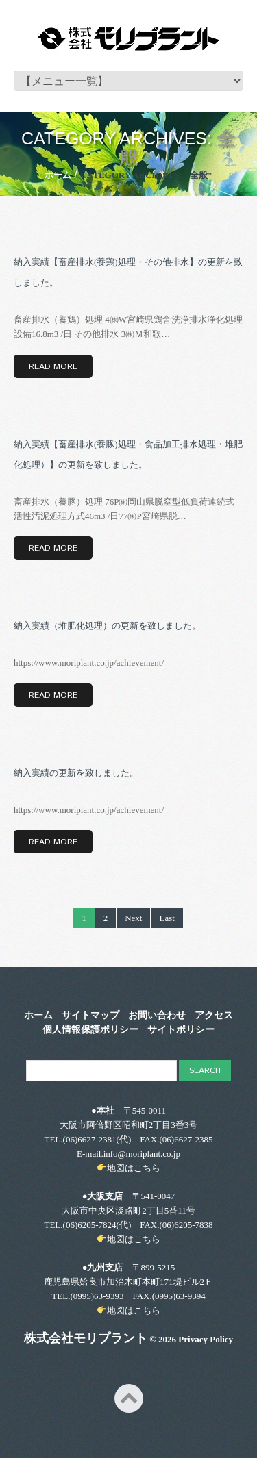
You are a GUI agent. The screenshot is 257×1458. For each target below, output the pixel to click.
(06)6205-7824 (90, 1225)
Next (133, 918)
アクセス (214, 1015)
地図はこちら (133, 1168)
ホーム (58, 175)
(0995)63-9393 (96, 1296)
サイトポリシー (181, 1030)
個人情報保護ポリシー (90, 1030)
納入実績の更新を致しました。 (76, 773)
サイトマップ (90, 1015)
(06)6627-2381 (90, 1139)
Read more (53, 367)
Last (166, 918)
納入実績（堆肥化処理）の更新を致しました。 (107, 625)
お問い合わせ (157, 1015)
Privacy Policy (205, 1339)
